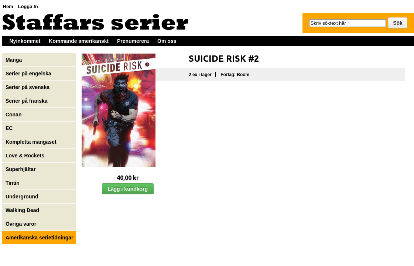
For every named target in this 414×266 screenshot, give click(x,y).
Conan (14, 114)
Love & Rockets (25, 155)
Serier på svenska (28, 87)
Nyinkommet (25, 41)
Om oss (166, 41)
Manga (14, 60)
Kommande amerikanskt (79, 41)
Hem (8, 6)
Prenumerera (133, 41)
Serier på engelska (29, 73)
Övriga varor (21, 224)
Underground (22, 197)
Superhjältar (21, 169)
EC (9, 128)
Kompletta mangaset (31, 142)
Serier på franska (27, 101)
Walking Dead (22, 210)
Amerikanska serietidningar (39, 238)
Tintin (13, 183)
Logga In (28, 6)
